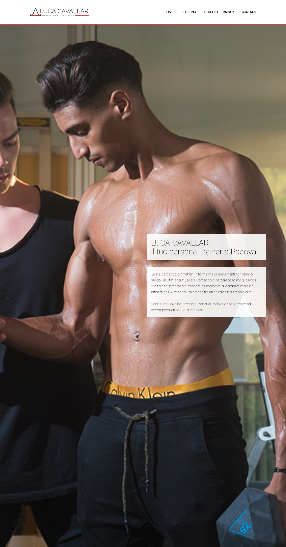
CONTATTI (249, 12)
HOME (168, 12)
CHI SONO (189, 12)
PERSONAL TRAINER (219, 12)
